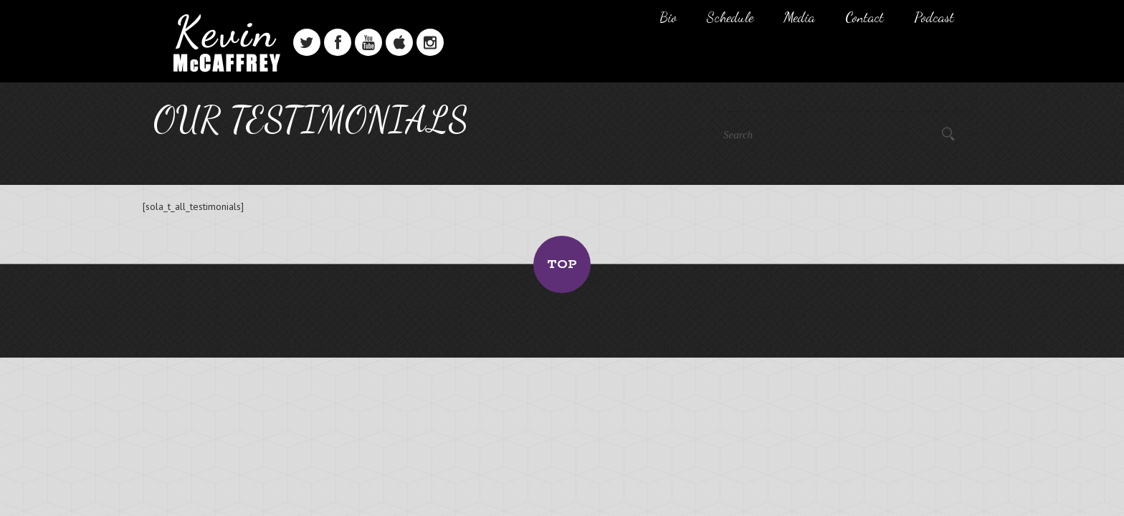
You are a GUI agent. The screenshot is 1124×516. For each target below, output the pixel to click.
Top (562, 264)
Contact (864, 17)
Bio (668, 17)
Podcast (934, 17)
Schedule (730, 17)
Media (799, 17)
